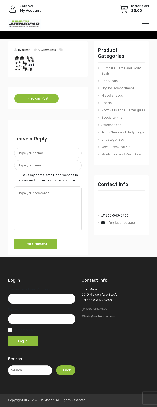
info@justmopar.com (121, 223)
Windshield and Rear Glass (121, 154)
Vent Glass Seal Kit (115, 147)
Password (15, 310)
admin (26, 50)
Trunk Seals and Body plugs (122, 132)
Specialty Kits (111, 117)
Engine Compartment (117, 88)
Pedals (106, 103)
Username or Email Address (29, 289)
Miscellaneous (112, 95)
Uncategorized (112, 140)
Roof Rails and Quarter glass (123, 110)
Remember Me (24, 330)
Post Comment (35, 244)
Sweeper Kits (111, 125)
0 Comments (47, 50)
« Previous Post (36, 98)
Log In (23, 341)
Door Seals (109, 81)
